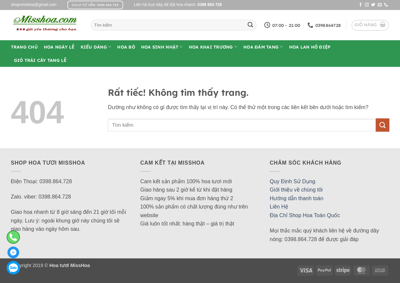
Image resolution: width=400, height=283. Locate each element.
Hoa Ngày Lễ (59, 47)
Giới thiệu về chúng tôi (296, 190)
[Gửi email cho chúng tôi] (380, 5)
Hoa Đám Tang (263, 47)
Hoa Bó (126, 47)
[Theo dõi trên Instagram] (367, 5)
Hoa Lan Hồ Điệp (310, 47)
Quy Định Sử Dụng (292, 181)
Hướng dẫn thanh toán (297, 198)
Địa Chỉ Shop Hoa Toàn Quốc (305, 215)
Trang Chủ (24, 47)
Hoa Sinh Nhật (162, 47)
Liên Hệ (279, 207)
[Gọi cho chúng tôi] (386, 5)
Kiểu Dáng (96, 47)
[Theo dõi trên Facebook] (360, 5)
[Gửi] (250, 25)
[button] (370, 25)
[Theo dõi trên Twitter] (373, 5)
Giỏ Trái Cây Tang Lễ (40, 60)
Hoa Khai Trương (213, 47)
